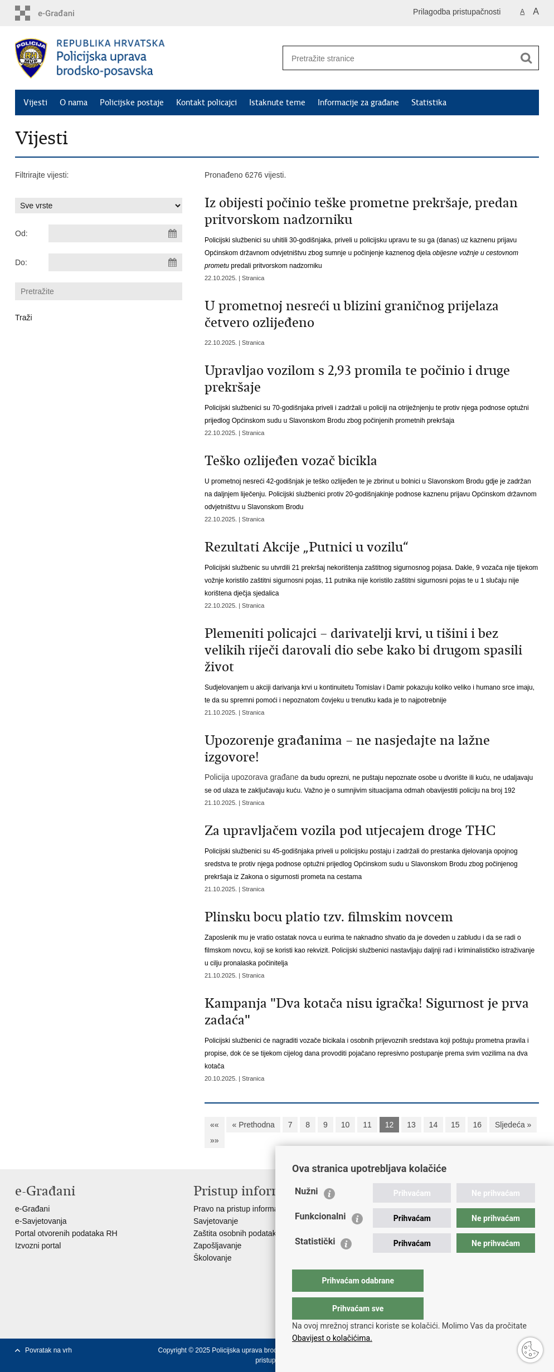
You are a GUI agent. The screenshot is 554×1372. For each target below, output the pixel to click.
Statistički (315, 1263)
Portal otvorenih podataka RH (66, 1233)
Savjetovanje (215, 1221)
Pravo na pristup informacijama (247, 1208)
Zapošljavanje (217, 1245)
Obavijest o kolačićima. (332, 1338)
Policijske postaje (132, 102)
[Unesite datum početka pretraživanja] (115, 233)
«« (214, 1124)
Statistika (428, 102)
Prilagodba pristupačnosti (456, 11)
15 (455, 1124)
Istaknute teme (277, 102)
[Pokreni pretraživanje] (526, 58)
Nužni (306, 1213)
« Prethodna (253, 1124)
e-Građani (32, 1208)
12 (389, 1124)
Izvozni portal (38, 1245)
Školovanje (212, 1257)
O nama (74, 102)
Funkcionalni (320, 1238)
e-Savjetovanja (41, 1221)
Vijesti (35, 102)
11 (367, 1124)
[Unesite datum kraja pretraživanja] (115, 262)
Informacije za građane (358, 102)
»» (214, 1140)
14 (433, 1124)
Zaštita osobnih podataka (236, 1233)
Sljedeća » (513, 1124)
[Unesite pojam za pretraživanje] (394, 58)
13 (411, 1124)
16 (477, 1124)
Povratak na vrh (48, 1350)
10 (345, 1124)
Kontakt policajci (206, 102)
